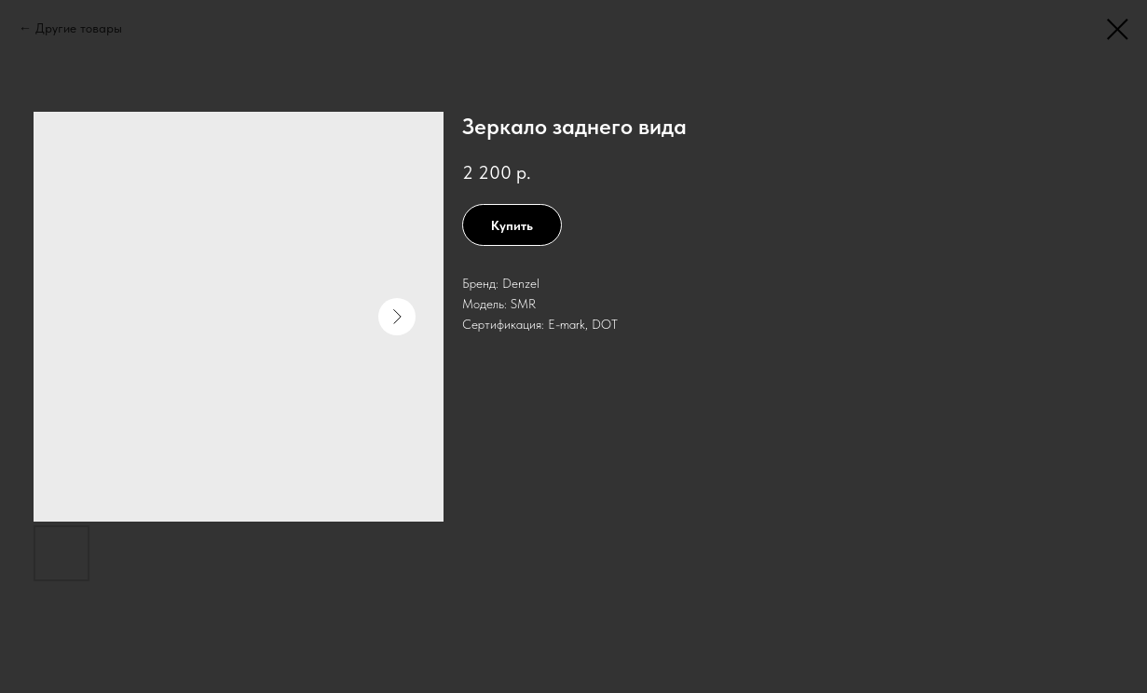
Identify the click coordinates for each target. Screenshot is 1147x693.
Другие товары (78, 27)
